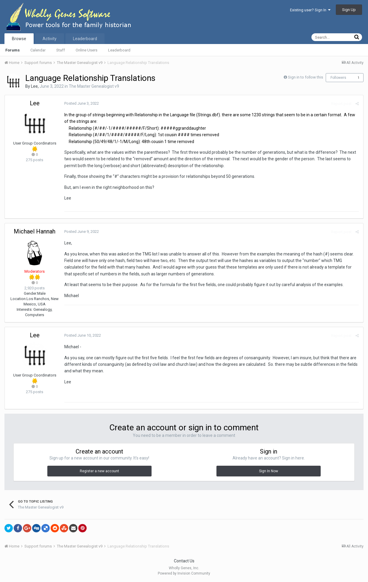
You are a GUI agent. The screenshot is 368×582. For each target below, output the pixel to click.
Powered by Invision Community (184, 573)
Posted (81, 103)
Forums (12, 50)
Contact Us (184, 561)
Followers (338, 78)
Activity (50, 38)
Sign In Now (268, 471)
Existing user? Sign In (310, 10)
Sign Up (349, 9)
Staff (60, 50)
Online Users (86, 50)
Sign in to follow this (305, 77)
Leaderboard (119, 50)
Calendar (38, 50)
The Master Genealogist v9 (94, 86)
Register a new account (99, 471)
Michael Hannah (34, 231)
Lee (34, 86)
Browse (19, 38)
